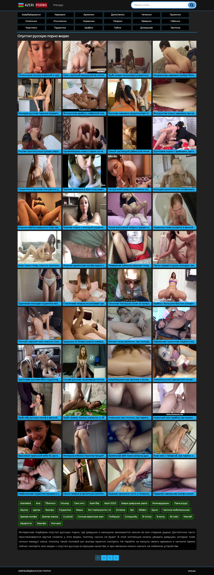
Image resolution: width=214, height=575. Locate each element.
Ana (38, 503)
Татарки (117, 21)
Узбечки (175, 21)
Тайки (117, 27)
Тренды (58, 5)
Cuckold (67, 516)
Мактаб (188, 516)
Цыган (36, 510)
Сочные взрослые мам (90, 516)
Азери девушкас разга (134, 503)
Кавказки (60, 14)
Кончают (56, 523)
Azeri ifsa (94, 503)
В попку (146, 516)
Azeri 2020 (110, 503)
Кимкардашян (160, 503)
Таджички (60, 27)
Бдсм (154, 510)
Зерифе (41, 523)
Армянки (88, 14)
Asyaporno (26, 523)
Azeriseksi (25, 503)
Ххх (132, 510)
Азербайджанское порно (34, 571)
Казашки (146, 21)
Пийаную (114, 516)
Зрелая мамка (50, 516)
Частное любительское (176, 510)
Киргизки (31, 27)
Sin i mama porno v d (99, 510)
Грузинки (175, 14)
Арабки (88, 27)
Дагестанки (117, 14)
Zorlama (120, 510)
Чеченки (146, 14)
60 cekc (174, 516)
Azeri (32, 5)
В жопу (161, 516)
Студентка (65, 510)
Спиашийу (131, 516)
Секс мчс (79, 503)
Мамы (79, 510)
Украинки (89, 21)
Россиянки (60, 21)
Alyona (24, 510)
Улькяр (65, 503)
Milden (142, 510)
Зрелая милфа (28, 516)
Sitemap (192, 571)
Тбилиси (50, 503)
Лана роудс (181, 503)
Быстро (49, 510)
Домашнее (146, 27)
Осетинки (31, 21)
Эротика (175, 27)
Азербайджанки (31, 14)
